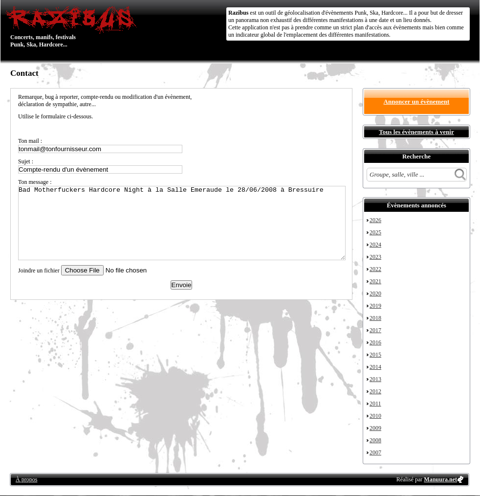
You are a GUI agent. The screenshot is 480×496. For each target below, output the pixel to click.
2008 (375, 440)
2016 (375, 342)
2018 (375, 318)
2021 (375, 281)
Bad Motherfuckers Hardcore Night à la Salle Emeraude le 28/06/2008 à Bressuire (182, 223)
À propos (26, 479)
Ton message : (34, 182)
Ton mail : (30, 140)
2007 (375, 452)
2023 (375, 256)
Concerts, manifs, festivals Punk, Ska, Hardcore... (73, 26)
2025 (375, 232)
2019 (375, 305)
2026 (375, 220)
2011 (375, 403)
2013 (375, 379)
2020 (375, 293)
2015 (375, 354)
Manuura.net (440, 479)
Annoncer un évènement (417, 101)
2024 (375, 244)
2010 (375, 415)
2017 (375, 330)
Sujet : (25, 161)
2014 (375, 366)
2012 (375, 391)
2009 (375, 428)
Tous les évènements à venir (416, 131)
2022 (375, 269)
